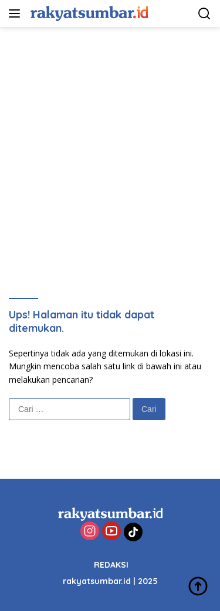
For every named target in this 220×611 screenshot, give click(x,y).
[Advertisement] (110, 142)
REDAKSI (111, 564)
